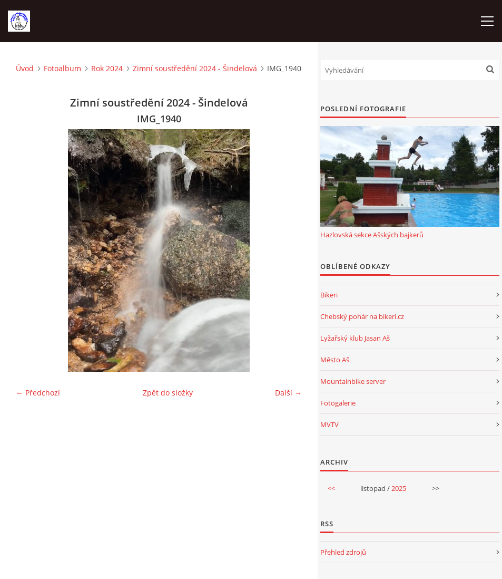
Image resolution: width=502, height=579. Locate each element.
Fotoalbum (62, 68)
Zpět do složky (168, 393)
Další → (288, 393)
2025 (398, 488)
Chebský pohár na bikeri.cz (362, 316)
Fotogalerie (338, 403)
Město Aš (334, 359)
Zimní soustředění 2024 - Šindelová (195, 68)
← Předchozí (38, 393)
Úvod (25, 68)
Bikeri (329, 295)
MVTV (329, 424)
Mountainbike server (353, 381)
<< (331, 488)
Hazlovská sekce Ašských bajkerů (372, 234)
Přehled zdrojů (343, 552)
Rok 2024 (107, 68)
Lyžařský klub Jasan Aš (355, 338)
